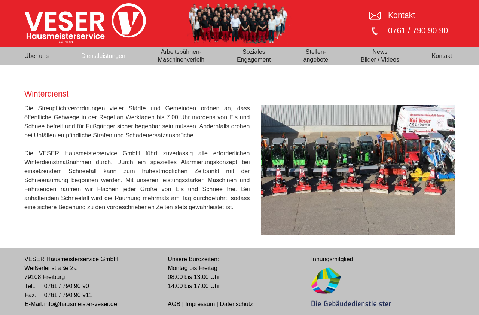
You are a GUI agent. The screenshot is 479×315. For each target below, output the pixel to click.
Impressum (200, 304)
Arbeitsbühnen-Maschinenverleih (181, 56)
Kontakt (401, 15)
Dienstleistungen (103, 56)
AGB (174, 304)
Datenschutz (236, 304)
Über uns (36, 56)
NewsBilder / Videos (380, 56)
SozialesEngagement (254, 56)
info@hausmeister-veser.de (80, 304)
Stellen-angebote (316, 56)
